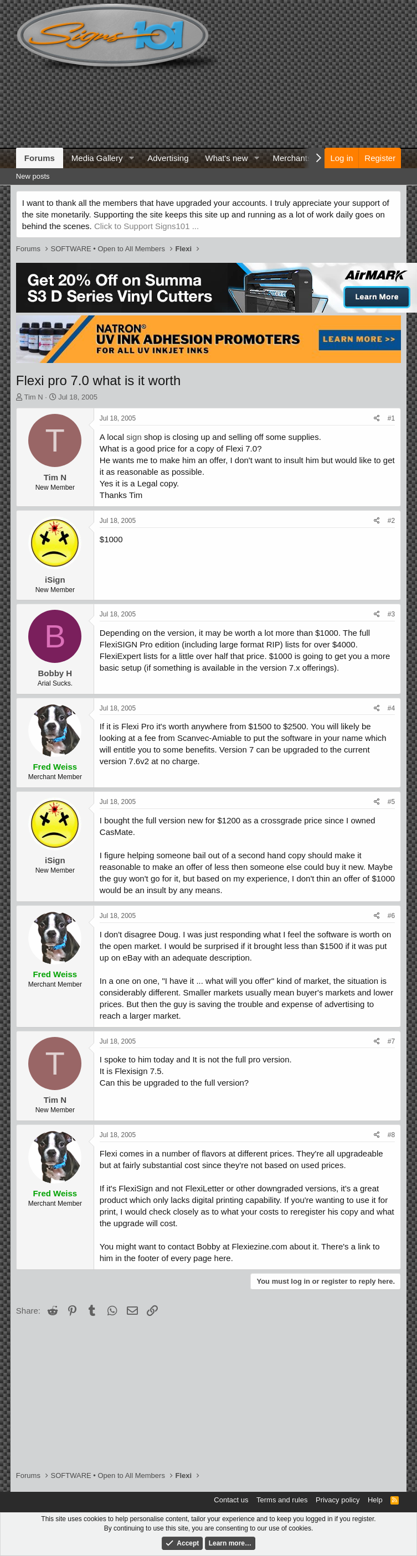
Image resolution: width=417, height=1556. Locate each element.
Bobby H (55, 673)
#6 (391, 916)
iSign (55, 579)
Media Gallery (97, 158)
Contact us (231, 1500)
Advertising (167, 158)
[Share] (377, 418)
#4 (391, 708)
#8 (391, 1135)
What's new (226, 158)
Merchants (291, 158)
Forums (39, 158)
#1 (391, 418)
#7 (391, 1041)
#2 (391, 521)
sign (134, 437)
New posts (33, 176)
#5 (391, 802)
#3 (391, 614)
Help (375, 1500)
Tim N (33, 397)
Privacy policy (337, 1500)
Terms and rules (281, 1500)
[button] (131, 158)
